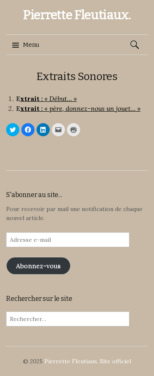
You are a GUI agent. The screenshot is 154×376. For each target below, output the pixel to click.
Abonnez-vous (38, 265)
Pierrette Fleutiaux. (77, 15)
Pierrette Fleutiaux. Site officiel (87, 361)
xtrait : (32, 98)
